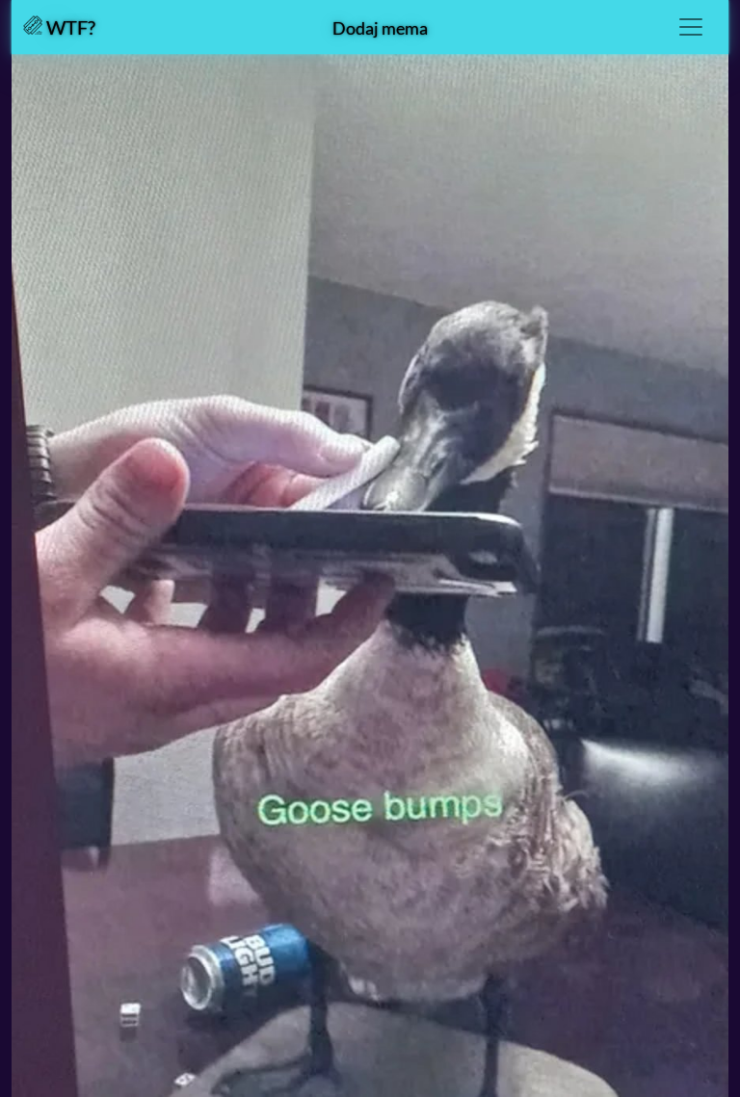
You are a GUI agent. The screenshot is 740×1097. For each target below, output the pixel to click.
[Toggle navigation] (691, 27)
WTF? (59, 27)
